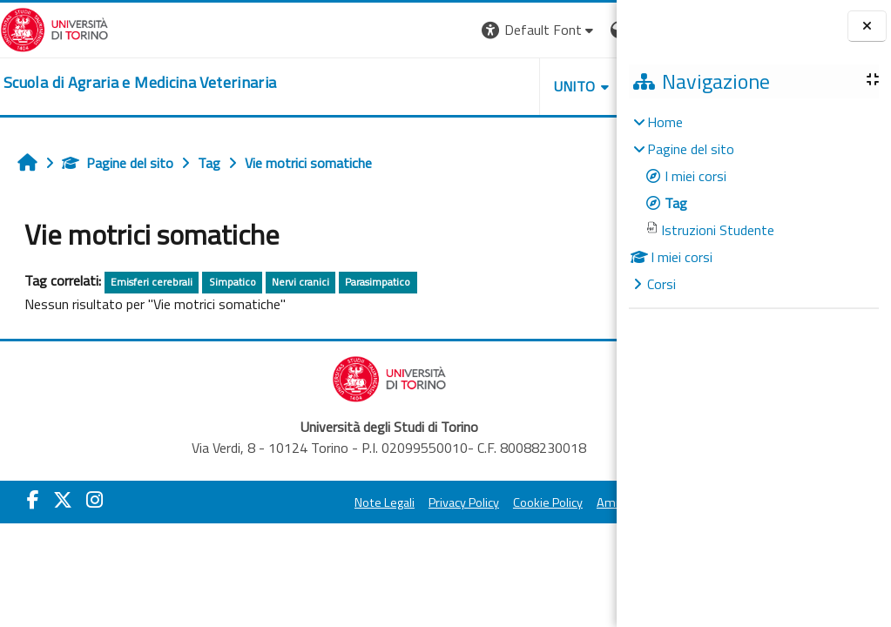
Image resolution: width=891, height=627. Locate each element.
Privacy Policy (376, 502)
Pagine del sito (117, 162)
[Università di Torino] (54, 27)
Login (586, 29)
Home (665, 121)
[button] (377, 30)
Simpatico (232, 281)
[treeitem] (753, 203)
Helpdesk (511, 86)
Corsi (661, 283)
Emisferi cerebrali (151, 281)
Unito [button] (413, 86)
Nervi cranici (300, 281)
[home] (139, 82)
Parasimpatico (377, 281)
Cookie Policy (461, 502)
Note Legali (297, 502)
